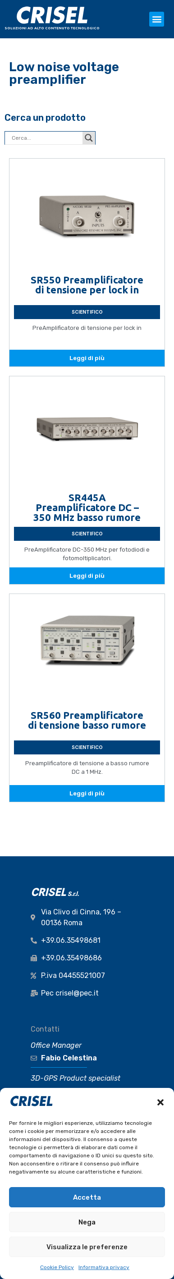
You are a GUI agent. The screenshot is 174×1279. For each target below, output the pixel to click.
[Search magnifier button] (88, 138)
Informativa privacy (103, 1267)
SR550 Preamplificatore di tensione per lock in (87, 284)
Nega (87, 1222)
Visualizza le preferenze (87, 1247)
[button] (160, 1102)
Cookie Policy (57, 1267)
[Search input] (46, 138)
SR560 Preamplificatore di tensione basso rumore (87, 720)
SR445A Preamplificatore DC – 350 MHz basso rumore (87, 507)
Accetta (87, 1197)
